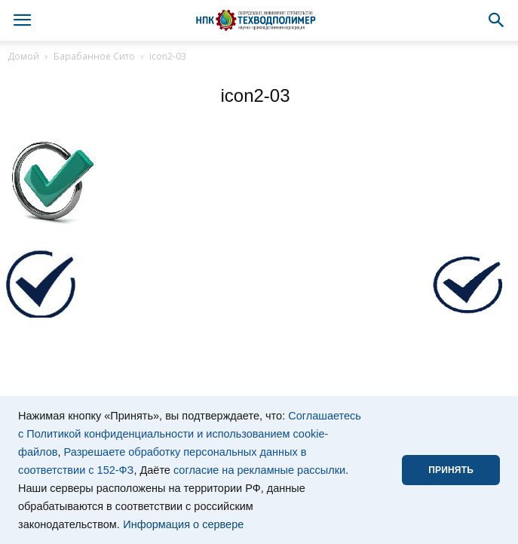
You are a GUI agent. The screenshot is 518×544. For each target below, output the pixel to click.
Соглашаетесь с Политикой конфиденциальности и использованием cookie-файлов (189, 434)
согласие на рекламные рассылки (259, 470)
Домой (23, 56)
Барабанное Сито (94, 56)
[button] (497, 20)
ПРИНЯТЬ (451, 470)
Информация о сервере (183, 524)
